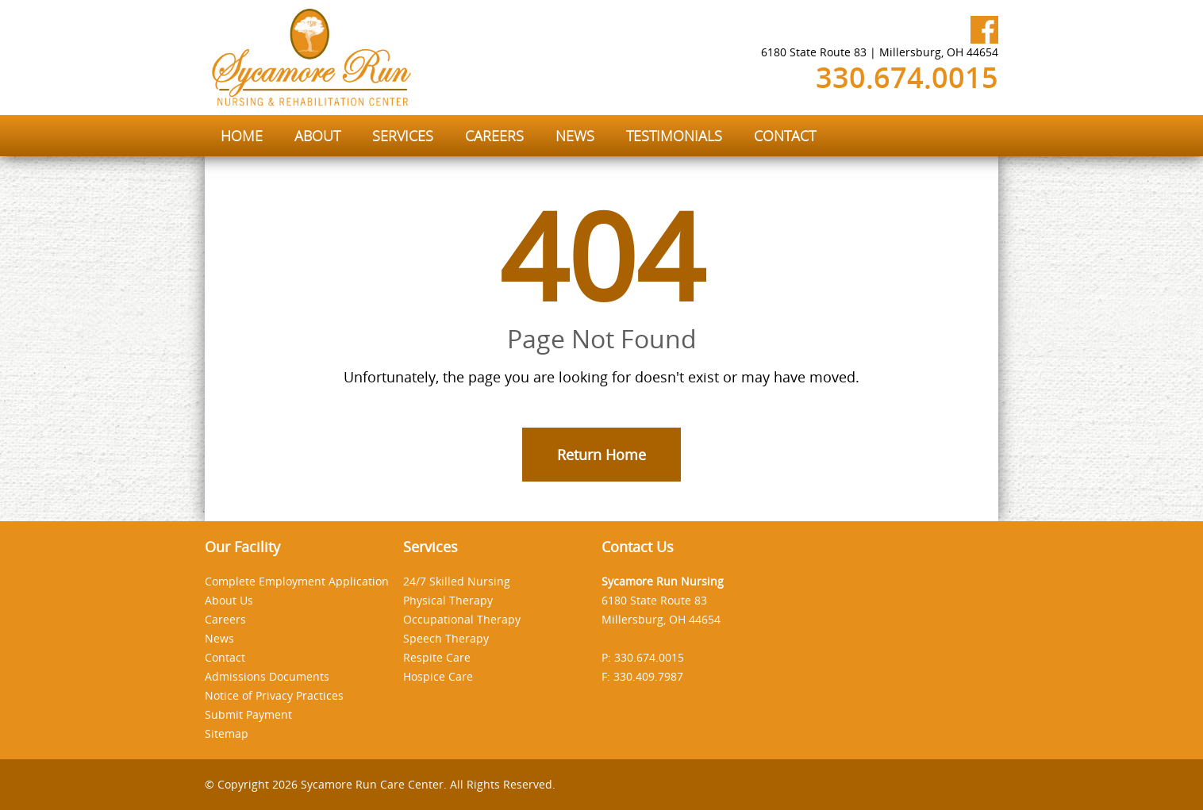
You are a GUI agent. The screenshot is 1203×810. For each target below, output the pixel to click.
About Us (229, 600)
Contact (225, 657)
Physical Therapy (448, 600)
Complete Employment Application (297, 581)
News (219, 638)
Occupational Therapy (462, 619)
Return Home (601, 454)
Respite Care (437, 657)
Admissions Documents (267, 676)
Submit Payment (248, 714)
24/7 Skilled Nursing (456, 581)
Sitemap (226, 733)
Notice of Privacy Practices (274, 695)
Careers (225, 619)
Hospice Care (438, 676)
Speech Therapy (446, 638)
